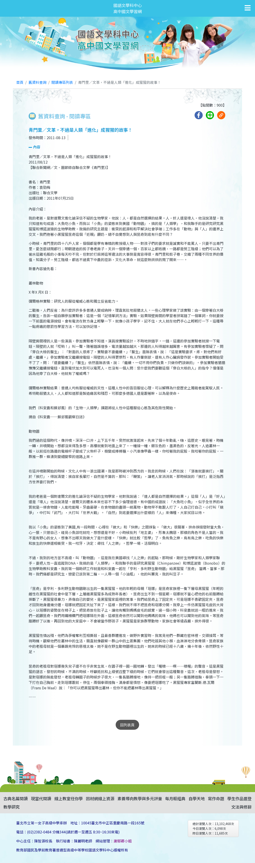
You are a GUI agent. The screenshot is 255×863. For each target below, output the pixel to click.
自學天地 (196, 798)
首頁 (19, 82)
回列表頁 (127, 724)
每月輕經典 (175, 798)
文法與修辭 (241, 807)
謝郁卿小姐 (123, 841)
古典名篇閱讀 (15, 798)
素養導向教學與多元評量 (139, 798)
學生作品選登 (239, 798)
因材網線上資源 (100, 798)
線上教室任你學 (68, 798)
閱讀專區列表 (62, 82)
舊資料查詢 (37, 82)
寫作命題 (216, 798)
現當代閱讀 (41, 798)
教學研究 (11, 807)
